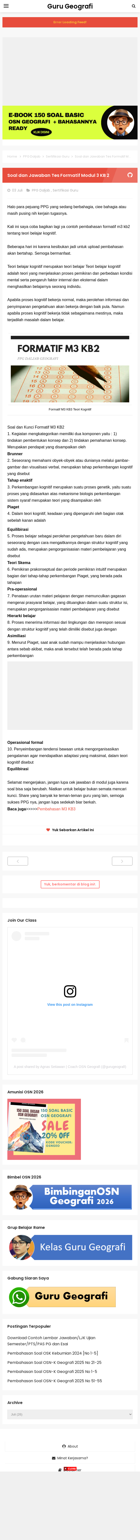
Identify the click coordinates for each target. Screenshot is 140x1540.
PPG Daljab (41, 190)
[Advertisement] (70, 71)
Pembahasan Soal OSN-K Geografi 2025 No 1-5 (52, 1371)
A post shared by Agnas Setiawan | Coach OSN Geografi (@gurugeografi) (70, 1067)
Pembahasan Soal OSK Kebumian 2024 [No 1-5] (52, 1353)
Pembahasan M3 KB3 (56, 809)
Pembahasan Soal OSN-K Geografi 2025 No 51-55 (54, 1381)
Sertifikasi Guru (66, 190)
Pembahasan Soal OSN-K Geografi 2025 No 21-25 (54, 1362)
